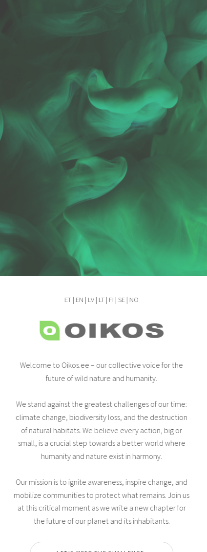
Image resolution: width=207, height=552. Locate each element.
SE (120, 299)
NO (133, 299)
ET (66, 299)
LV (90, 299)
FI (110, 299)
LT (101, 299)
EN (79, 299)
